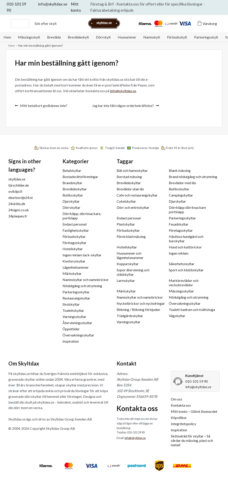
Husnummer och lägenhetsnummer (130, 255)
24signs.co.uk (18, 210)
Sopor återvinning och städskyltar (133, 272)
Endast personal (74, 224)
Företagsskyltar (74, 243)
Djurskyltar (71, 201)
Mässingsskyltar (181, 291)
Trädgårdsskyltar (130, 316)
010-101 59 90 (196, 381)
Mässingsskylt (29, 37)
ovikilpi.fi (15, 191)
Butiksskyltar (73, 195)
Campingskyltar (181, 195)
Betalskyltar (72, 170)
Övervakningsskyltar (78, 335)
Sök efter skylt (46, 23)
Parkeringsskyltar (76, 292)
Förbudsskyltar (74, 236)
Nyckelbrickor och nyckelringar (141, 303)
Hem (7, 37)
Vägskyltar (177, 316)
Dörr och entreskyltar (133, 207)
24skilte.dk (16, 204)
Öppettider (71, 329)
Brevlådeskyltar (75, 189)
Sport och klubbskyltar (186, 270)
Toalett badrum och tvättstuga (192, 309)
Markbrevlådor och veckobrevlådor (184, 282)
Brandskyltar (72, 183)
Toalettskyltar (73, 310)
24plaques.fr (17, 216)
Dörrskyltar (71, 207)
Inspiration (71, 341)
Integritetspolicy (183, 424)
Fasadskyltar (178, 224)
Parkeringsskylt (206, 37)
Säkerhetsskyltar (181, 264)
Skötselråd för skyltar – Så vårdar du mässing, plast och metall (192, 440)
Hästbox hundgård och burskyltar (186, 238)
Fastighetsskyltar (76, 230)
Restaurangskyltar (76, 298)
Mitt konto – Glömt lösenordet (194, 411)
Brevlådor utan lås (130, 189)
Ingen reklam (178, 253)
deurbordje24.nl (20, 197)
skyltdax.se (16, 179)
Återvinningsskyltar (77, 323)
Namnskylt (151, 37)
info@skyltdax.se (52, 4)
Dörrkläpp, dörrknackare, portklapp (82, 215)
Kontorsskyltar (74, 261)
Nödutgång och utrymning (82, 286)
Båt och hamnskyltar (132, 170)
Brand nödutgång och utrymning (193, 176)
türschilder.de (18, 185)
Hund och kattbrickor (185, 247)
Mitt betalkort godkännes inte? (43, 106)
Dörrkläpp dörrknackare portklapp (187, 209)
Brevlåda (54, 37)
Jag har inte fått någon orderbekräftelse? (123, 106)
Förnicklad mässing (131, 236)
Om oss (176, 399)
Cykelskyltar (126, 201)
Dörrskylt (103, 37)
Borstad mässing (129, 176)
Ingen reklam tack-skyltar (82, 255)
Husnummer (127, 37)
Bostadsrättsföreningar (80, 176)
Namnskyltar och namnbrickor (86, 279)
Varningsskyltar (74, 316)
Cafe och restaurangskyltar (137, 195)
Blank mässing (180, 170)
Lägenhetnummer (76, 267)
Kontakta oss (181, 405)
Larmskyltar (126, 280)
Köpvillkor (179, 417)
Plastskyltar (126, 224)
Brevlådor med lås (182, 183)
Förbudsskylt (177, 37)
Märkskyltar (72, 273)
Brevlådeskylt (78, 37)
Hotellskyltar (73, 249)
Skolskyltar (71, 304)
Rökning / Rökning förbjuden (138, 309)
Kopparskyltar (128, 264)
